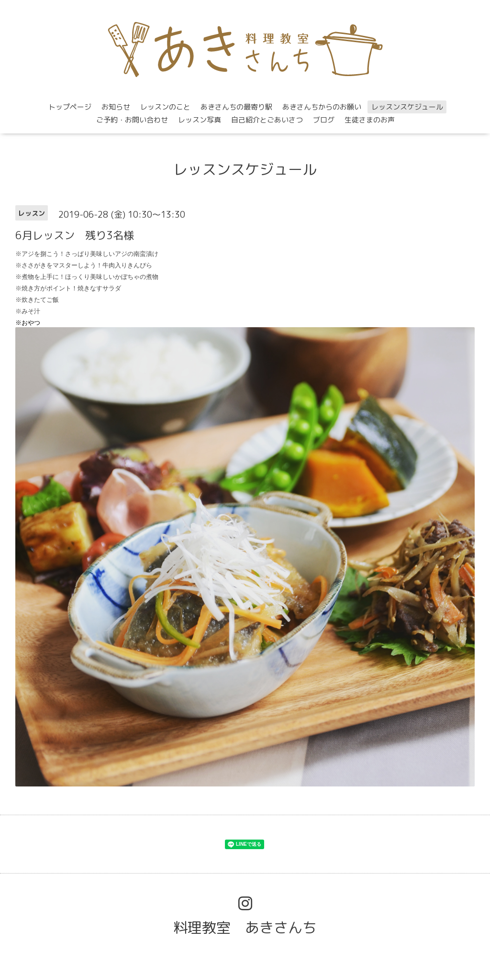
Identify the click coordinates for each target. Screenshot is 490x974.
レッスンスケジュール (407, 107)
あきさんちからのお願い (321, 107)
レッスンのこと (165, 107)
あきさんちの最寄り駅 (236, 107)
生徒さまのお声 (370, 120)
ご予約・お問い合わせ (132, 120)
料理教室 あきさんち (245, 928)
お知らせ (115, 107)
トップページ (69, 107)
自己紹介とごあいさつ (267, 120)
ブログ (323, 120)
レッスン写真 (199, 120)
